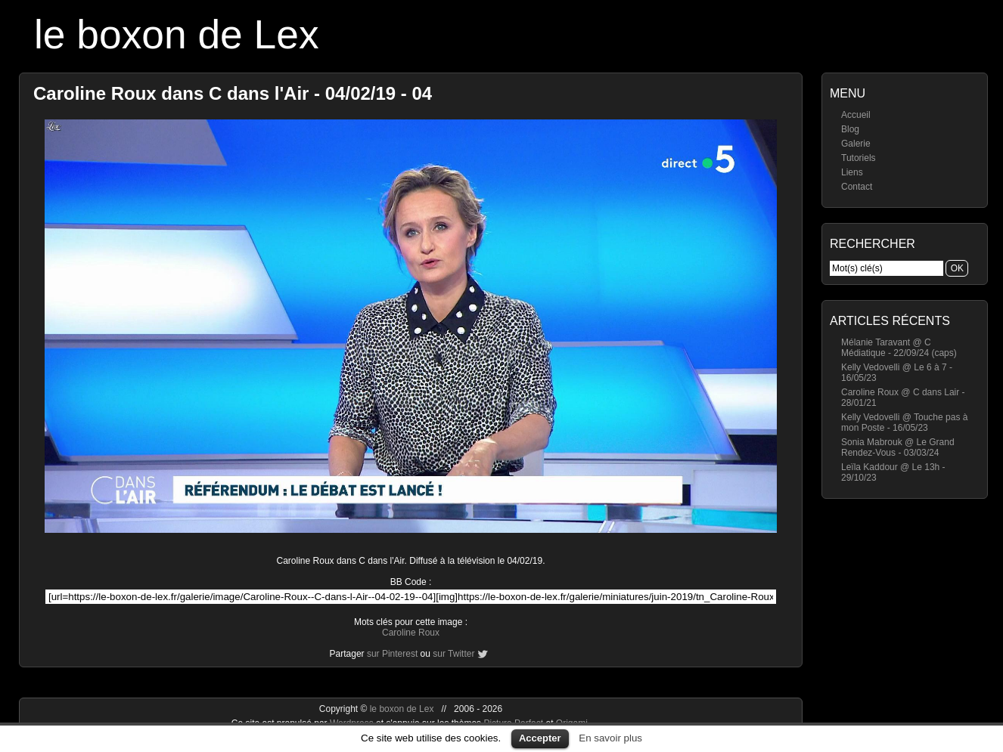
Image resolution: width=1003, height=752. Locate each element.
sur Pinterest (392, 653)
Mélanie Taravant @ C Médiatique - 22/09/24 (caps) (899, 347)
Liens (852, 172)
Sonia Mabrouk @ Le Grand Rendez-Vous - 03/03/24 (898, 447)
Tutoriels (858, 158)
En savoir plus (610, 738)
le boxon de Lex (176, 34)
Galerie (856, 143)
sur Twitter (453, 653)
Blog (850, 129)
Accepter (540, 738)
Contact (856, 186)
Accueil (856, 115)
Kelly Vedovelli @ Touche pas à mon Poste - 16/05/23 (904, 422)
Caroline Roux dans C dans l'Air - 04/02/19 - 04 (232, 93)
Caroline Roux (410, 632)
